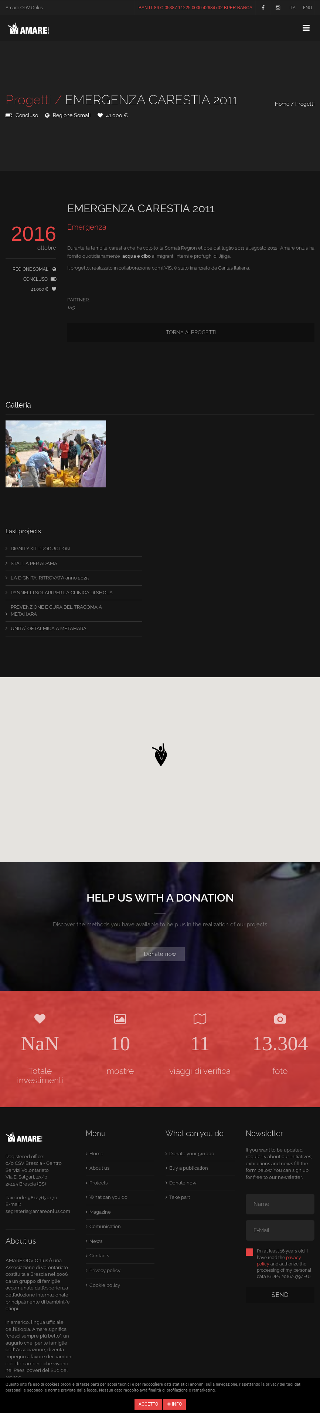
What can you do (108, 1197)
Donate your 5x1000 (191, 1153)
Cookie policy (104, 1285)
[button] (160, 753)
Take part (179, 1197)
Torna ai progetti (191, 332)
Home (282, 104)
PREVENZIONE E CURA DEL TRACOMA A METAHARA (56, 610)
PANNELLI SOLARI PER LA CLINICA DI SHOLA (62, 592)
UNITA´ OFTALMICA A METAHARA (48, 628)
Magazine (100, 1212)
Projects (98, 1183)
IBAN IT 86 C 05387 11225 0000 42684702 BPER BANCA (194, 7)
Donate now (160, 954)
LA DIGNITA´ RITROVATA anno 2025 (50, 578)
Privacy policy (104, 1270)
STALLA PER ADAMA (34, 563)
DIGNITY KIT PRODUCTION (40, 548)
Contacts (99, 1255)
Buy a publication (188, 1168)
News (95, 1241)
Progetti (304, 104)
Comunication (105, 1226)
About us (99, 1168)
